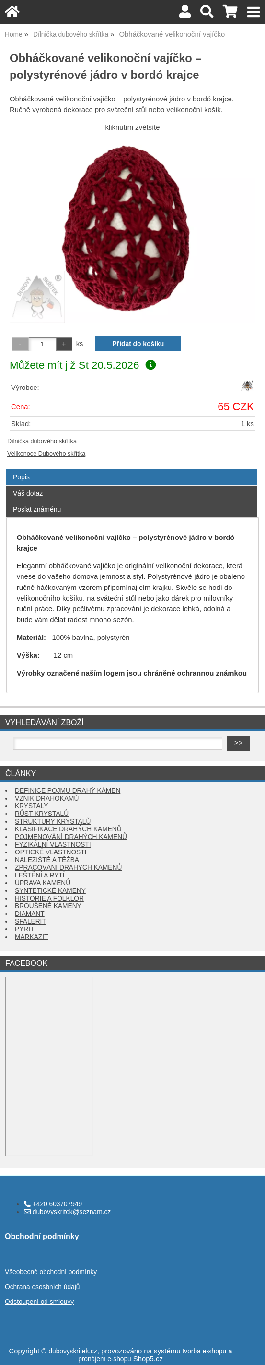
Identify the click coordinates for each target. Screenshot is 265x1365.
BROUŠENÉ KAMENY (48, 906)
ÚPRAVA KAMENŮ (42, 883)
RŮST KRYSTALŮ (42, 813)
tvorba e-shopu (205, 1351)
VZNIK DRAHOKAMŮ (47, 798)
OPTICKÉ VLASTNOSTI (50, 852)
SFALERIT (30, 921)
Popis (21, 477)
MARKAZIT (31, 936)
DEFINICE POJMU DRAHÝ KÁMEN (67, 790)
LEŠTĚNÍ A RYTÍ (39, 875)
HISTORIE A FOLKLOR (49, 898)
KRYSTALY (31, 806)
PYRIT (24, 929)
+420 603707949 (53, 1204)
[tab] (131, 469)
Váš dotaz (28, 493)
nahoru (251, 1351)
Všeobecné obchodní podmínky (51, 1272)
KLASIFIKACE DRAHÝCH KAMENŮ (68, 829)
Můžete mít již (83, 365)
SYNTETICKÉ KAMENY (50, 890)
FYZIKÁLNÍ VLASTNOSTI (53, 844)
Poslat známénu (37, 509)
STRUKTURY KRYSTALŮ (53, 821)
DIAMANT (30, 913)
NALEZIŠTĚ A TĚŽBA (47, 860)
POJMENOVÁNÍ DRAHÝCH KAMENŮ (71, 836)
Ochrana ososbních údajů (42, 1286)
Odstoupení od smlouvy (39, 1301)
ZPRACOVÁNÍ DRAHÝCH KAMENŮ (68, 867)
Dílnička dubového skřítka (42, 441)
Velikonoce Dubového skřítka (46, 454)
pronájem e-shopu (104, 1359)
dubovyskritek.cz (72, 1351)
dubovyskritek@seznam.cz (67, 1211)
